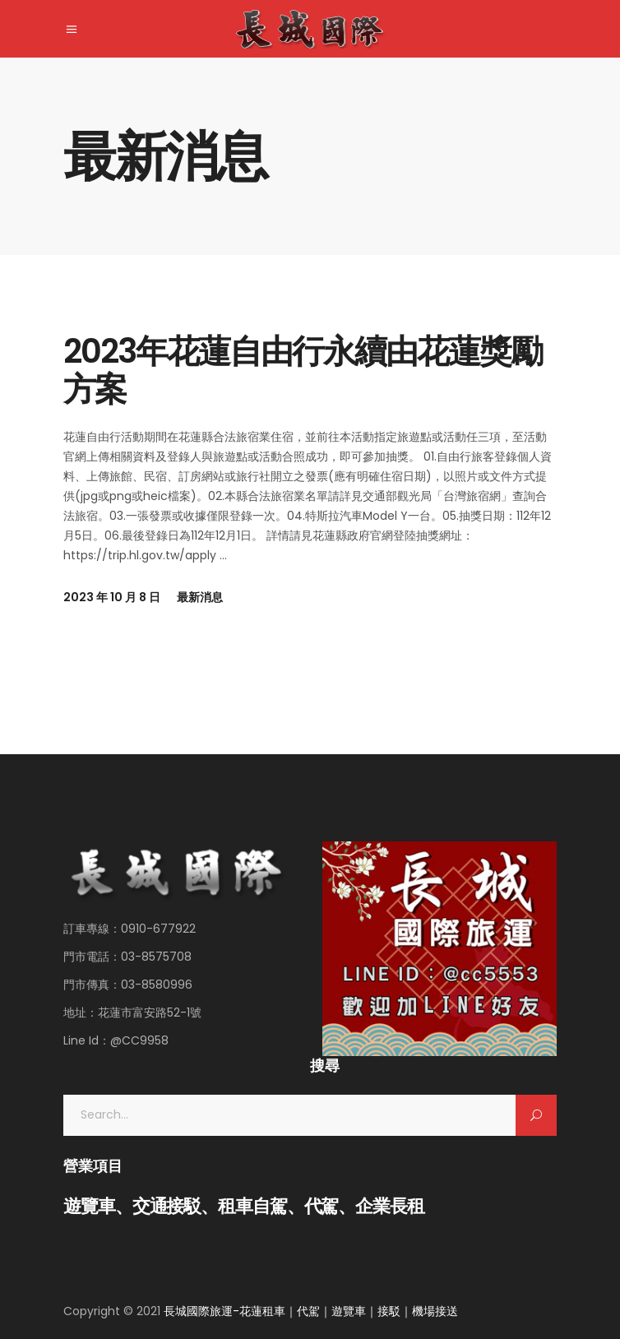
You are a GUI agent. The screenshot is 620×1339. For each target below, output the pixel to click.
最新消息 (200, 597)
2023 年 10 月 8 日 (111, 597)
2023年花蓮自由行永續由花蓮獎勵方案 (302, 370)
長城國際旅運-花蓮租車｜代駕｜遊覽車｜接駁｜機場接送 (311, 1311)
